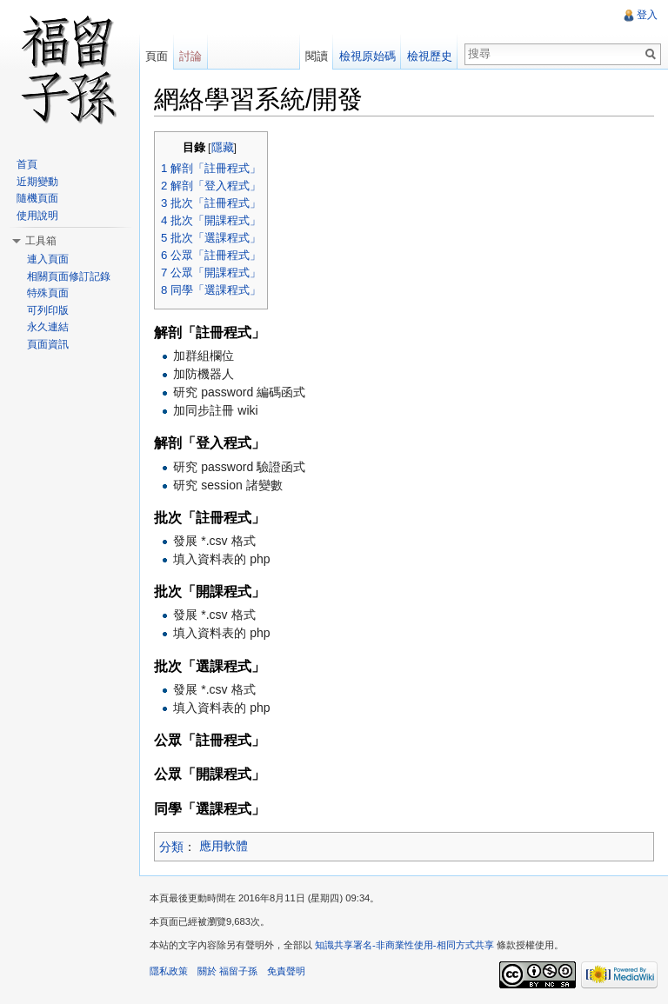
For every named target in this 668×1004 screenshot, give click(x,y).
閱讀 (316, 56)
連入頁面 (48, 259)
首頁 (27, 164)
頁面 (156, 56)
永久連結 (48, 327)
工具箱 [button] (41, 241)
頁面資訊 (48, 344)
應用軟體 (223, 846)
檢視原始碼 (367, 56)
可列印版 (48, 310)
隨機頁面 (37, 198)
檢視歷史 (429, 56)
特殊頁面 (48, 293)
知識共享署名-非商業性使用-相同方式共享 (404, 945)
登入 (647, 15)
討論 (190, 56)
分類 (171, 847)
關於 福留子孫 (227, 971)
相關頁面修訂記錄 (68, 276)
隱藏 (222, 148)
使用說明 (37, 215)
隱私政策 (169, 971)
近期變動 (37, 182)
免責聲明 (286, 971)
